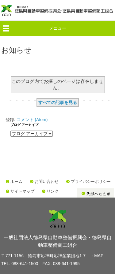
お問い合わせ (47, 181)
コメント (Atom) (32, 119)
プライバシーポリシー (91, 181)
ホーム (16, 181)
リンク (53, 191)
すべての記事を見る (57, 102)
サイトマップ (22, 191)
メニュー (57, 28)
